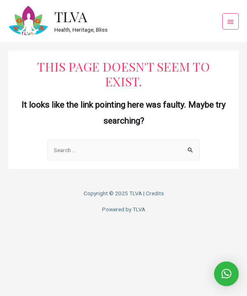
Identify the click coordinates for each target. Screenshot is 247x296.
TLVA (70, 16)
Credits (155, 193)
